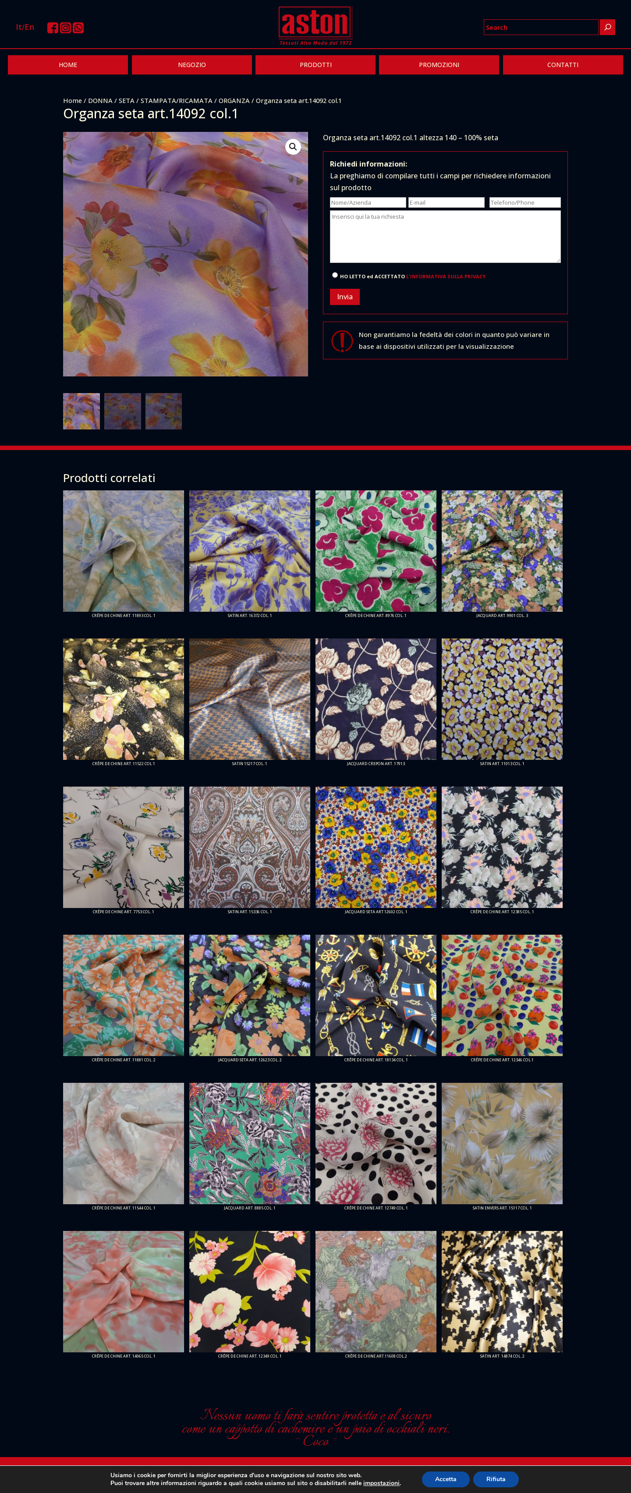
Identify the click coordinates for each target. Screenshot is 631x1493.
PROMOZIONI (439, 64)
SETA (127, 100)
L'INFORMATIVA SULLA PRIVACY (446, 276)
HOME (68, 64)
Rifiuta (496, 1479)
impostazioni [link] (381, 1483)
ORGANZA (234, 100)
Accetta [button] (446, 1479)
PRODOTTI (316, 64)
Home (72, 100)
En (29, 26)
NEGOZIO (192, 64)
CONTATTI (562, 64)
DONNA (100, 100)
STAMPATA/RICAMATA (177, 100)
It (19, 26)
